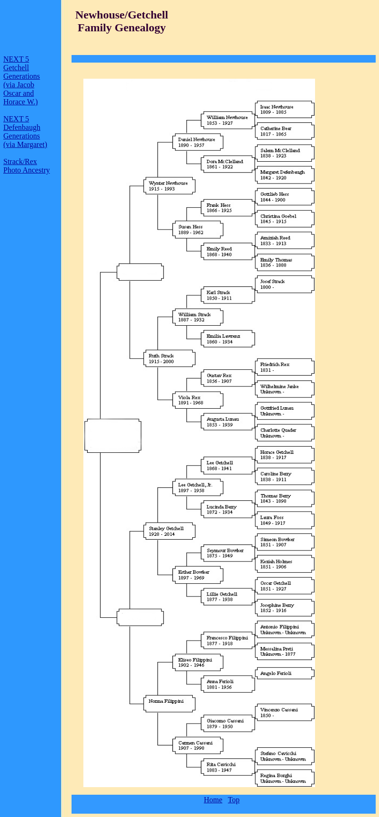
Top (234, 800)
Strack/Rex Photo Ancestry (26, 165)
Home (213, 800)
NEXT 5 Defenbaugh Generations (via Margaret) (25, 131)
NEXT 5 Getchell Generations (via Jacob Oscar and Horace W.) (21, 80)
